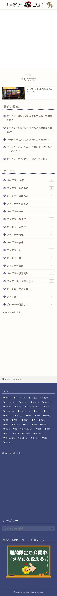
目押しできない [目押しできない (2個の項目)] (27, 429)
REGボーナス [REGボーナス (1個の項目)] (20, 398)
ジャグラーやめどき (30, 203)
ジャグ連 (30, 296)
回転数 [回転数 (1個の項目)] (26, 420)
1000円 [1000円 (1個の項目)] (7, 398)
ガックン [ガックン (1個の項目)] (36, 402)
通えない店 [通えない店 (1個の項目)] (24, 438)
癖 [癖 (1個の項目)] (16, 429)
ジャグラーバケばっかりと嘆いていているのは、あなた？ (29, 149)
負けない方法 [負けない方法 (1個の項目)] (10, 438)
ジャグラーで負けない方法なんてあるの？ (28, 139)
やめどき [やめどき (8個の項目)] (45, 398)
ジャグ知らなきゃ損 (30, 288)
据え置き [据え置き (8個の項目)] (17, 424)
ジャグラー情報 (30, 234)
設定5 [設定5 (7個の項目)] (7, 433)
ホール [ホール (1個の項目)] (38, 411)
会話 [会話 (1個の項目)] (29, 415)
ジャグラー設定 (30, 265)
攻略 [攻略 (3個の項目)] (26, 424)
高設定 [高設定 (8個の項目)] (7, 442)
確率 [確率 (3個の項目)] (39, 429)
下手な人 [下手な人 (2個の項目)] (20, 415)
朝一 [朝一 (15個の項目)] (35, 424)
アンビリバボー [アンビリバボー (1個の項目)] (10, 402)
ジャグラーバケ (30, 211)
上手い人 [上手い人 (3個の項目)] (8, 415)
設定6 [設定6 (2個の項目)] (17, 433)
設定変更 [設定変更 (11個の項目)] (38, 433)
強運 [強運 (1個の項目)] (7, 424)
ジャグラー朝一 (30, 249)
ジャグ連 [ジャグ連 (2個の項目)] (8, 407)
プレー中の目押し (30, 304)
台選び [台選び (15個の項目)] (16, 420)
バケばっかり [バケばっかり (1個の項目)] (10, 411)
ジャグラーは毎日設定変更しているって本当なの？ (29, 118)
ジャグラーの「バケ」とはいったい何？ (27, 159)
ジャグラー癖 (30, 257)
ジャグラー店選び (30, 226)
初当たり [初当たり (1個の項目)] (48, 415)
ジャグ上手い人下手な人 (30, 281)
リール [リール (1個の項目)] (48, 411)
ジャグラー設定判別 (30, 273)
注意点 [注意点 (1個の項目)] (44, 424)
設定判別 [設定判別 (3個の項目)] (27, 433)
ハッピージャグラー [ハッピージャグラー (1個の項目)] (33, 407)
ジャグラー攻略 (30, 242)
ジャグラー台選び (30, 218)
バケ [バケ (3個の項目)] (47, 407)
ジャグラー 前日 (30, 180)
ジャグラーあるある (30, 187)
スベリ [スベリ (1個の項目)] (19, 407)
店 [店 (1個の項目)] (34, 420)
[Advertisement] (28, 39)
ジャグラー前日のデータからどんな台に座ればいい (29, 130)
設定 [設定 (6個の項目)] (48, 429)
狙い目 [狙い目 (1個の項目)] (7, 429)
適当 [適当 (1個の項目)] (45, 438)
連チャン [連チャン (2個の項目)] (36, 438)
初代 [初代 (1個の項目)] (38, 415)
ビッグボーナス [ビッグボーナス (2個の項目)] (25, 411)
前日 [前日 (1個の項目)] (7, 420)
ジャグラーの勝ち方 (30, 195)
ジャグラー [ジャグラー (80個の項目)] (48, 402)
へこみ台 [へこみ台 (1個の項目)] (34, 398)
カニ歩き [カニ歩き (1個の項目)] (24, 402)
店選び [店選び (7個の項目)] (43, 420)
